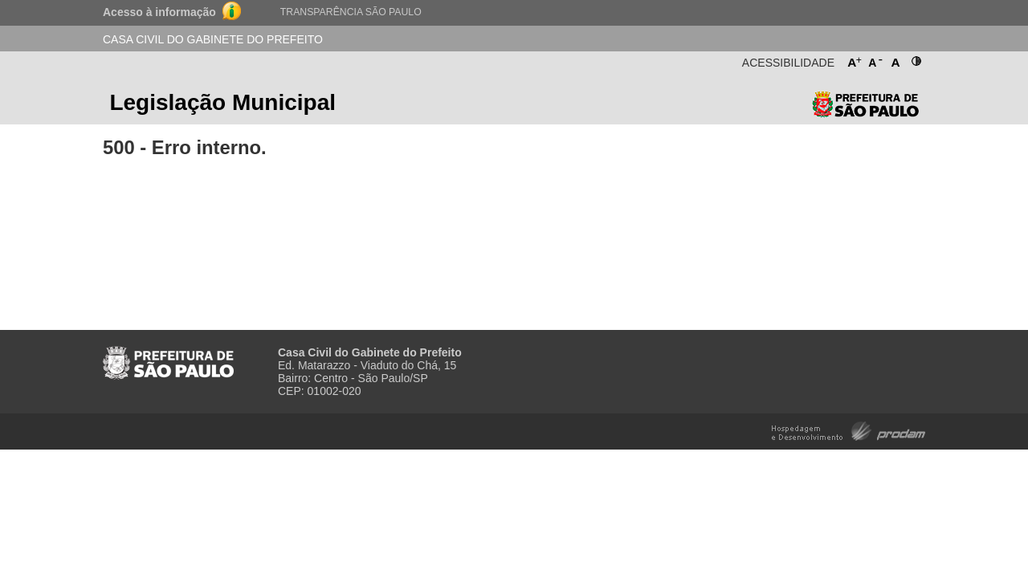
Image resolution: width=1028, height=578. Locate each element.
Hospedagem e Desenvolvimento (848, 429)
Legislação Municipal (222, 102)
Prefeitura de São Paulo (865, 107)
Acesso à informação (159, 12)
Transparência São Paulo (351, 12)
